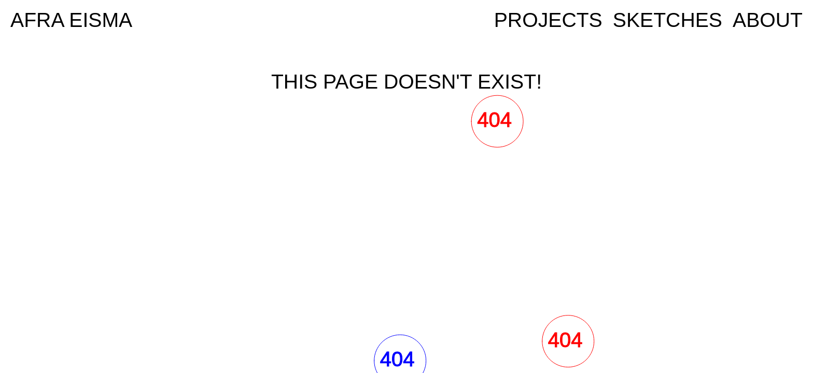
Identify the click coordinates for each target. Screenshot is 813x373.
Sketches (667, 20)
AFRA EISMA (71, 20)
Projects (548, 20)
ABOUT (768, 20)
